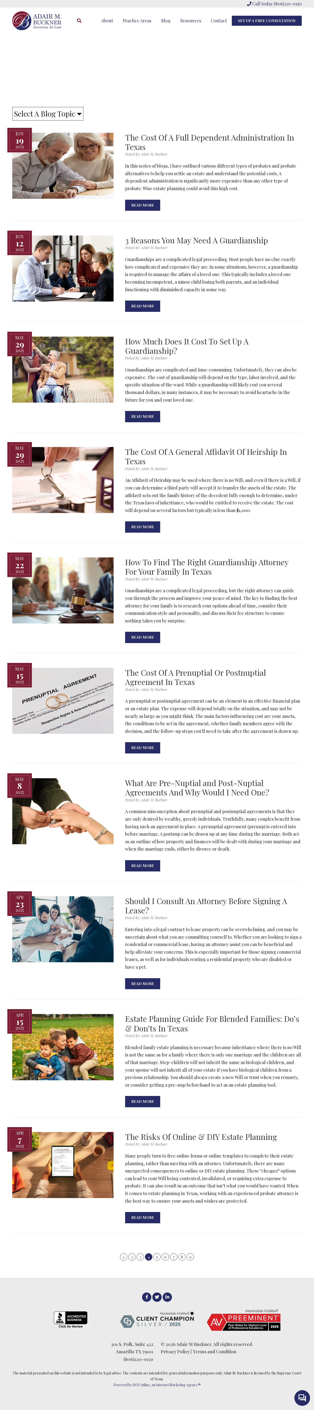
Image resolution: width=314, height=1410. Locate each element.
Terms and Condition (214, 1352)
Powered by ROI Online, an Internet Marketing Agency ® (157, 1385)
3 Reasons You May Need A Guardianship (196, 240)
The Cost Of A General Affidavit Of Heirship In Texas (206, 456)
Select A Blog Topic (48, 114)
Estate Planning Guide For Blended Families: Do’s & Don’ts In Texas (212, 1023)
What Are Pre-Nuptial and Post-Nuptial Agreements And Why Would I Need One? (197, 787)
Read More (142, 205)
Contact (219, 21)
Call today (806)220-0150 (274, 4)
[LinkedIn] (167, 1297)
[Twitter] (157, 1297)
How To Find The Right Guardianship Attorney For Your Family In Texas (206, 567)
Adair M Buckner (193, 1344)
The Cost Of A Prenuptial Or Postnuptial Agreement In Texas (195, 677)
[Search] (79, 21)
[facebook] (146, 1297)
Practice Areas (137, 21)
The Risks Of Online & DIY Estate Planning (201, 1136)
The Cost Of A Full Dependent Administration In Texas (209, 142)
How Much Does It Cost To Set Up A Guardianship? (187, 346)
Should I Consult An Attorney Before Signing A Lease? (206, 905)
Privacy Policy (175, 1352)
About (107, 21)
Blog (165, 21)
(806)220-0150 (138, 1359)
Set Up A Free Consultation (267, 20)
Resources (190, 21)
